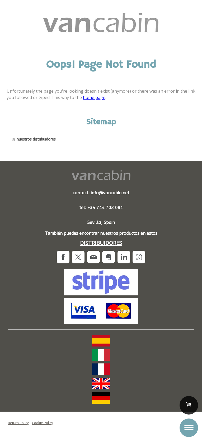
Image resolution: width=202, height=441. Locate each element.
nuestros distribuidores (36, 139)
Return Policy (18, 422)
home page (94, 97)
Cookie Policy (42, 422)
